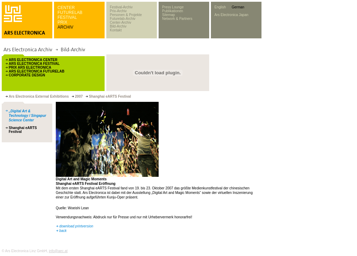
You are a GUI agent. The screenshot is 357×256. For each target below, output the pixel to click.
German (237, 7)
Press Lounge (173, 7)
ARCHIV (65, 27)
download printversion (76, 226)
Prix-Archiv (118, 11)
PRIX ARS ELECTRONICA (30, 67)
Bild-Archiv (118, 26)
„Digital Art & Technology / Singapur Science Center (27, 115)
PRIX (62, 22)
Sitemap (168, 15)
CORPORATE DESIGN (27, 75)
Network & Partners (177, 19)
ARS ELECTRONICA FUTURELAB (36, 71)
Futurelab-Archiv (122, 19)
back (63, 231)
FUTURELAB (70, 12)
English (220, 7)
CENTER (66, 7)
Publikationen (172, 11)
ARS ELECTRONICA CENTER (33, 60)
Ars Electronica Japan (231, 15)
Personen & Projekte (126, 15)
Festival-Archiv (121, 7)
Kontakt (116, 30)
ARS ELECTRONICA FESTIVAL (34, 64)
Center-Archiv (120, 22)
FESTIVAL (67, 17)
